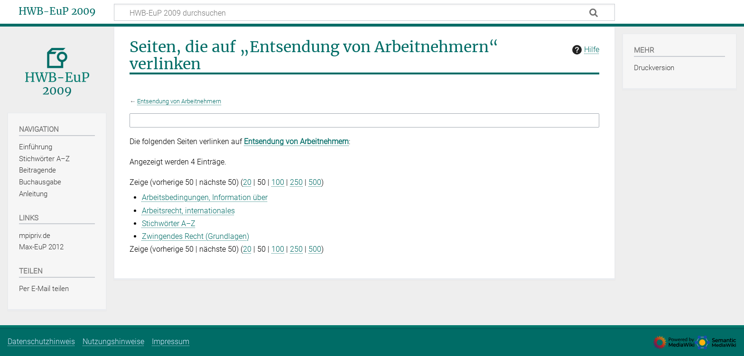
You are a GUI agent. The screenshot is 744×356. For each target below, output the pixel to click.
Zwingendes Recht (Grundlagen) (195, 236)
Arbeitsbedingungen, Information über (205, 197)
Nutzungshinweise (113, 341)
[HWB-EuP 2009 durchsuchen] (364, 12)
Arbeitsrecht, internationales (188, 210)
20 (247, 182)
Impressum (170, 341)
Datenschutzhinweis (41, 341)
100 (277, 182)
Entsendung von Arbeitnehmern (179, 101)
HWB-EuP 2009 (57, 11)
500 (314, 182)
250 (296, 182)
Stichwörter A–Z (168, 223)
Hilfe (584, 50)
